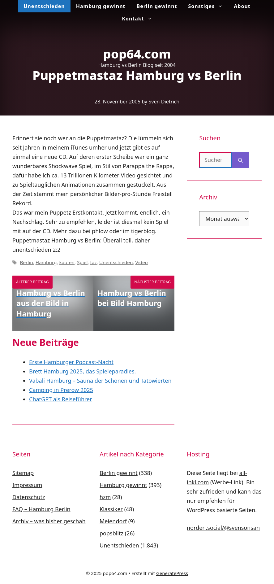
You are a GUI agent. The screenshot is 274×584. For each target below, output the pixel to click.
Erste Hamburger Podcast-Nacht (71, 362)
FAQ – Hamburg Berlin (41, 509)
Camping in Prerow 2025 (61, 390)
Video (141, 262)
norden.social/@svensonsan (223, 527)
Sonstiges (208, 6)
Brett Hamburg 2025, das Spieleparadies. (82, 371)
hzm (105, 497)
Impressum (27, 485)
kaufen (67, 262)
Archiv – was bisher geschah (49, 521)
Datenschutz (28, 497)
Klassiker (111, 509)
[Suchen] (240, 160)
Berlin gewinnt (157, 6)
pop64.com (137, 53)
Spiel (82, 262)
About (242, 6)
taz (93, 262)
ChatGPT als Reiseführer (60, 399)
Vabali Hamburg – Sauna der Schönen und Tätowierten (100, 380)
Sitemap (23, 473)
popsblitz (111, 533)
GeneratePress (172, 573)
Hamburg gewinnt (101, 6)
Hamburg (46, 262)
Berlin (26, 262)
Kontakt (139, 18)
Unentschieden (44, 6)
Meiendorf (113, 521)
